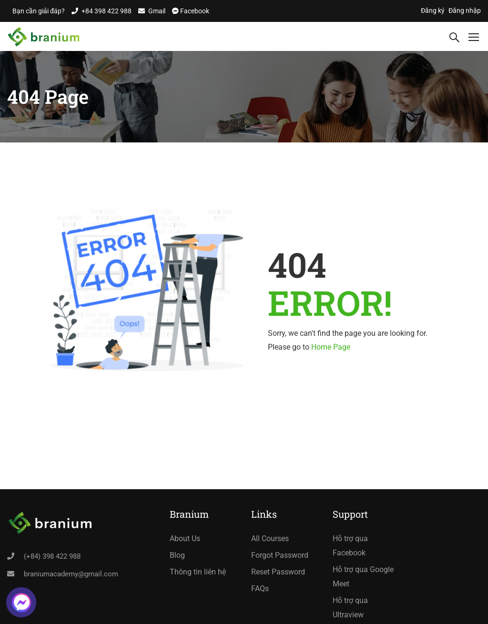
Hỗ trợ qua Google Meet (363, 576)
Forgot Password (279, 555)
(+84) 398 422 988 (52, 556)
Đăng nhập (464, 10)
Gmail (156, 11)
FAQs (260, 588)
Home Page (330, 347)
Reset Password (278, 571)
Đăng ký (433, 10)
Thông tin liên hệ (198, 571)
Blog (177, 555)
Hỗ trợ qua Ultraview (350, 607)
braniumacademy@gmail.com (71, 574)
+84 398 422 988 (106, 11)
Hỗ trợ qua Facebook (350, 545)
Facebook (194, 11)
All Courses (270, 538)
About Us (185, 538)
